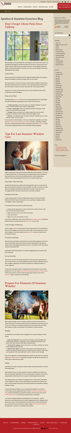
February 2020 (59, 108)
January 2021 (58, 87)
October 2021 (59, 72)
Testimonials (43, 1)
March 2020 (58, 106)
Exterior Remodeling (60, 53)
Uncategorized (59, 62)
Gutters (51, 7)
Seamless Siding (28, 7)
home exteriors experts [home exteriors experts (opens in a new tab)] (13, 121)
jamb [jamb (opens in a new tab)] (11, 90)
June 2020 (58, 100)
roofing (64, 147)
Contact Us (49, 1)
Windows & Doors (43, 7)
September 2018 (59, 130)
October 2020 (59, 93)
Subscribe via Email (67, 27)
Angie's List (58, 42)
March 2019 (58, 124)
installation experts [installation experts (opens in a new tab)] (36, 219)
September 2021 (59, 74)
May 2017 (58, 136)
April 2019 (58, 123)
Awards (57, 47)
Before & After (59, 49)
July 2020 (58, 98)
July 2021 (58, 76)
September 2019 (59, 117)
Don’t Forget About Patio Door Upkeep (23, 25)
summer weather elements (62, 150)
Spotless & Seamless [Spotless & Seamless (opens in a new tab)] (25, 121)
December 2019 (59, 111)
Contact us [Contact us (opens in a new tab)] (41, 123)
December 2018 (59, 128)
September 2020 (59, 94)
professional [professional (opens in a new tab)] (31, 232)
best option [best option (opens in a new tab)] (29, 221)
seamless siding (60, 149)
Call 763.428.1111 (64, 7)
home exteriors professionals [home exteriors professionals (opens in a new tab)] (27, 271)
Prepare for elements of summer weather (25, 284)
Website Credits (55, 428)
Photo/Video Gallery (56, 1)
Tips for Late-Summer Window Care (24, 135)
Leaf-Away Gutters (60, 57)
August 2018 (58, 132)
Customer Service (60, 51)
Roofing (35, 7)
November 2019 (59, 113)
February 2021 (59, 85)
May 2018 (58, 134)
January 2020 (58, 109)
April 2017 (58, 138)
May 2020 (58, 102)
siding (65, 149)
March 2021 (58, 83)
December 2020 (59, 89)
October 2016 (59, 139)
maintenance (59, 147)
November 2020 (59, 91)
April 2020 (58, 104)
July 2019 (58, 119)
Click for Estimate (64, 5)
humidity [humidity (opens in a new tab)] (14, 228)
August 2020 (58, 96)
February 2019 (59, 126)
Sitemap (50, 428)
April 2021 (58, 81)
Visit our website (61, 155)
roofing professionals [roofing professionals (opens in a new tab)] (15, 357)
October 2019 (59, 115)
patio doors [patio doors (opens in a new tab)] (16, 99)
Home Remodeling (60, 55)
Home (6, 11)
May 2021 (58, 80)
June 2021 (58, 78)
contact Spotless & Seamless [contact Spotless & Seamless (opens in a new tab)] (39, 404)
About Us (20, 7)
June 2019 (58, 121)
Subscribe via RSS (59, 27)
